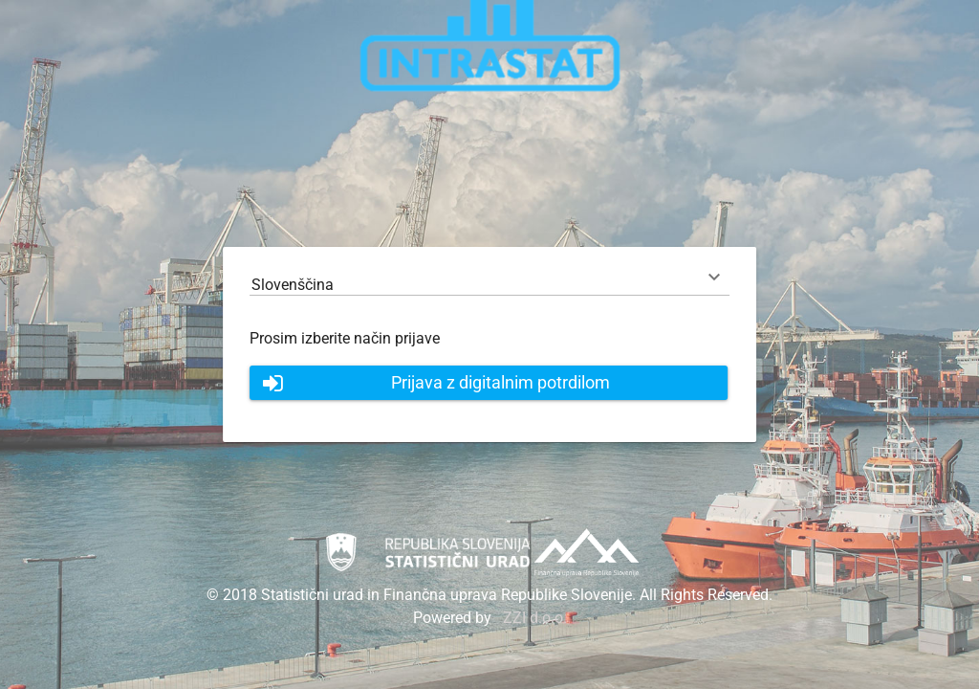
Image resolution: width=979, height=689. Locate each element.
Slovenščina (292, 285)
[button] (489, 383)
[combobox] (489, 285)
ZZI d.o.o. (535, 618)
